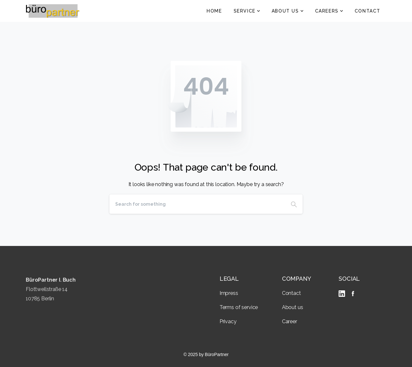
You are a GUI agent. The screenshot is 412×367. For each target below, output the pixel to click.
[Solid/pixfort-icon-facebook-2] (353, 293)
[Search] (197, 204)
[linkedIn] (343, 293)
